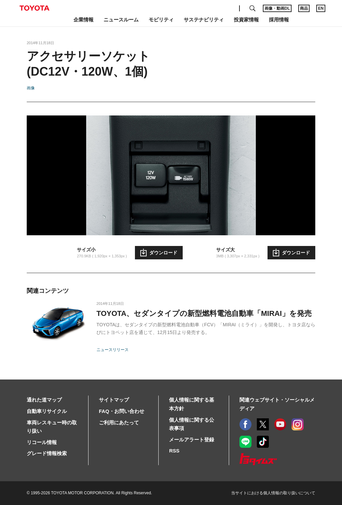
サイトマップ (114, 400)
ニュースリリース (113, 349)
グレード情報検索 (47, 453)
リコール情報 (42, 442)
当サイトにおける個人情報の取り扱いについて (273, 493)
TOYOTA (34, 8)
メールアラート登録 (191, 439)
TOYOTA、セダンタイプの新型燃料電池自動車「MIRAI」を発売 (204, 313)
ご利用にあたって (119, 422)
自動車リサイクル (47, 411)
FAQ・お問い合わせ (121, 411)
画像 (31, 88)
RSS (174, 450)
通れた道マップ (44, 400)
